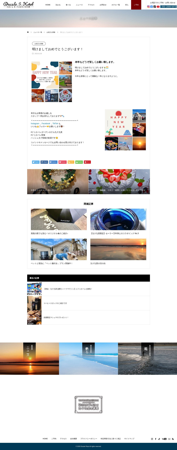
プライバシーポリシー (88, 439)
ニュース (79, 5)
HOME (47, 5)
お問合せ (103, 5)
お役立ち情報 (39, 44)
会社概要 (73, 439)
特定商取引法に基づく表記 (111, 439)
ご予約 (136, 5)
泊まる (58, 5)
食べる (68, 5)
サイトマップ (129, 439)
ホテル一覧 (116, 5)
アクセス (91, 5)
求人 (126, 5)
